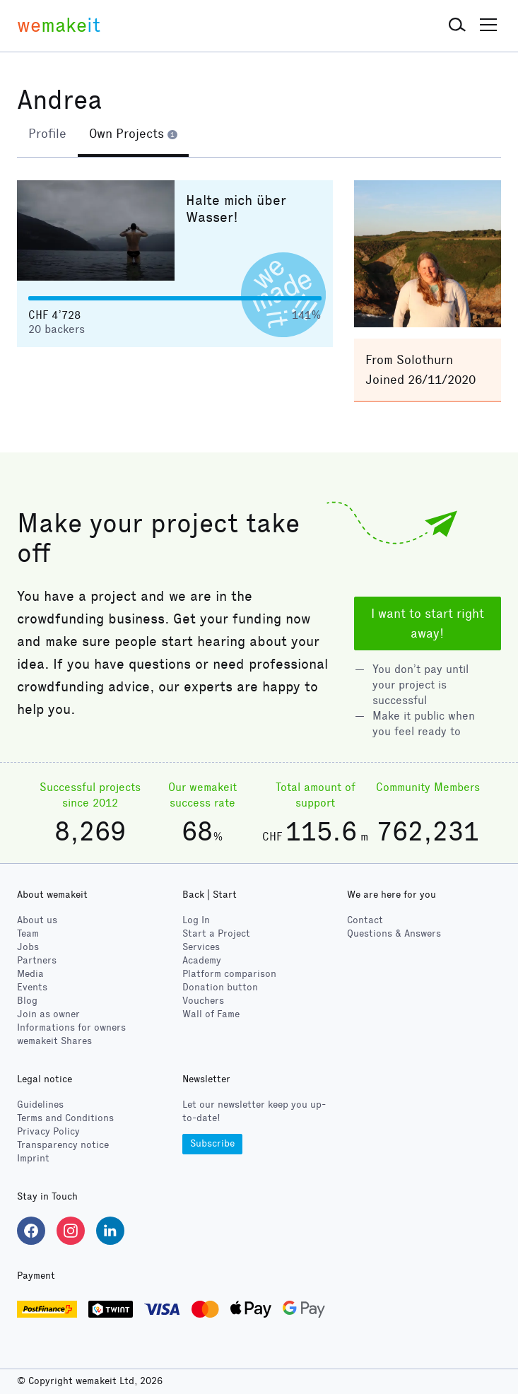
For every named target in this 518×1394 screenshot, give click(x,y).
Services (201, 947)
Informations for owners (71, 1027)
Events (32, 987)
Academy (201, 960)
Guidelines (40, 1105)
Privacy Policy (48, 1131)
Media (30, 974)
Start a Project (216, 933)
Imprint (33, 1158)
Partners (37, 960)
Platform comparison (229, 974)
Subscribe (212, 1143)
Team (28, 933)
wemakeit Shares (54, 1041)
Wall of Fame (211, 1014)
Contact (365, 920)
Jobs (28, 947)
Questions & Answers (394, 933)
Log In (196, 920)
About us (37, 920)
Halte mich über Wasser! (236, 209)
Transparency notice (63, 1145)
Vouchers (203, 1001)
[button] (457, 25)
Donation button (220, 987)
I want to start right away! (427, 623)
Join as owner (48, 1014)
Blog (27, 1001)
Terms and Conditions (65, 1118)
